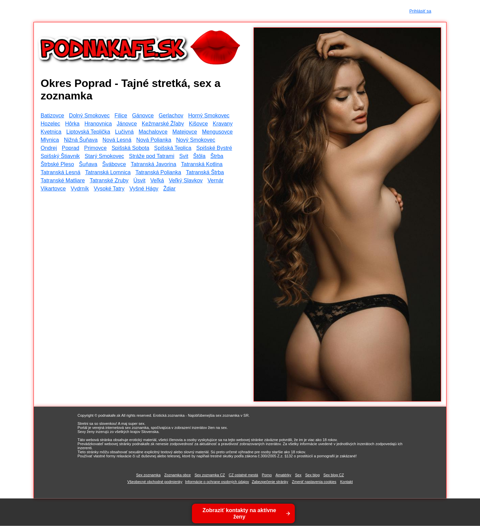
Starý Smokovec (104, 156)
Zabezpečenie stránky (270, 482)
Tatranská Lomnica (108, 172)
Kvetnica (51, 132)
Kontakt (346, 482)
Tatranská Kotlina (202, 164)
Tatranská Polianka (158, 172)
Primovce (95, 148)
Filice (120, 115)
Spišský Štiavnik (60, 156)
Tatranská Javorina (153, 164)
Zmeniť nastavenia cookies (314, 482)
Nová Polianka (153, 140)
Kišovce (198, 124)
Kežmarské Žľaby (163, 124)
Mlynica (50, 140)
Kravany (223, 124)
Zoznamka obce (177, 475)
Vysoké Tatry (109, 188)
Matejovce (184, 132)
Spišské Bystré (214, 148)
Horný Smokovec (209, 115)
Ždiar (169, 188)
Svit (183, 156)
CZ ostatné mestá (243, 475)
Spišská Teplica (172, 148)
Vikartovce (53, 188)
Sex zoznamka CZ (210, 475)
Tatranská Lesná (60, 172)
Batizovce (52, 115)
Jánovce (127, 124)
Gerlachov (171, 115)
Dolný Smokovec (89, 115)
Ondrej (49, 148)
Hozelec (50, 124)
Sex (298, 475)
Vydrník (80, 188)
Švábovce (114, 164)
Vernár (215, 180)
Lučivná (124, 132)
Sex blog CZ (333, 475)
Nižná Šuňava (81, 140)
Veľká (157, 180)
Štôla (199, 156)
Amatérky (283, 475)
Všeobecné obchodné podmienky (154, 482)
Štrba (216, 156)
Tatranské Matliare (63, 180)
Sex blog (312, 475)
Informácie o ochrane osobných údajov (217, 482)
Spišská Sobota (130, 148)
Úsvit (139, 180)
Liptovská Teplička (88, 132)
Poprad (70, 148)
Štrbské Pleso (57, 164)
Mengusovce (217, 132)
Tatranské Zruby (109, 180)
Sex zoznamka (148, 475)
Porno (266, 475)
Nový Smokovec (195, 140)
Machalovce (152, 132)
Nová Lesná (117, 140)
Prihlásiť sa (420, 11)
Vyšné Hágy (143, 188)
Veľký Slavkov (186, 180)
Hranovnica (98, 124)
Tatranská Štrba (205, 172)
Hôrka (72, 124)
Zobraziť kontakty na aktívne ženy (239, 513)
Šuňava (88, 164)
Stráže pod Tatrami (151, 156)
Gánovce (143, 115)
